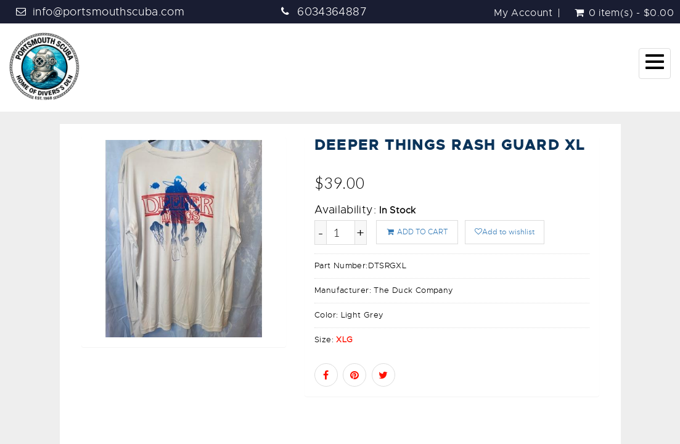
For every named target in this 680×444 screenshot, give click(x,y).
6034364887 (332, 11)
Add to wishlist (505, 232)
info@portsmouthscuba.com (108, 11)
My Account (523, 13)
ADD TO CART (417, 232)
